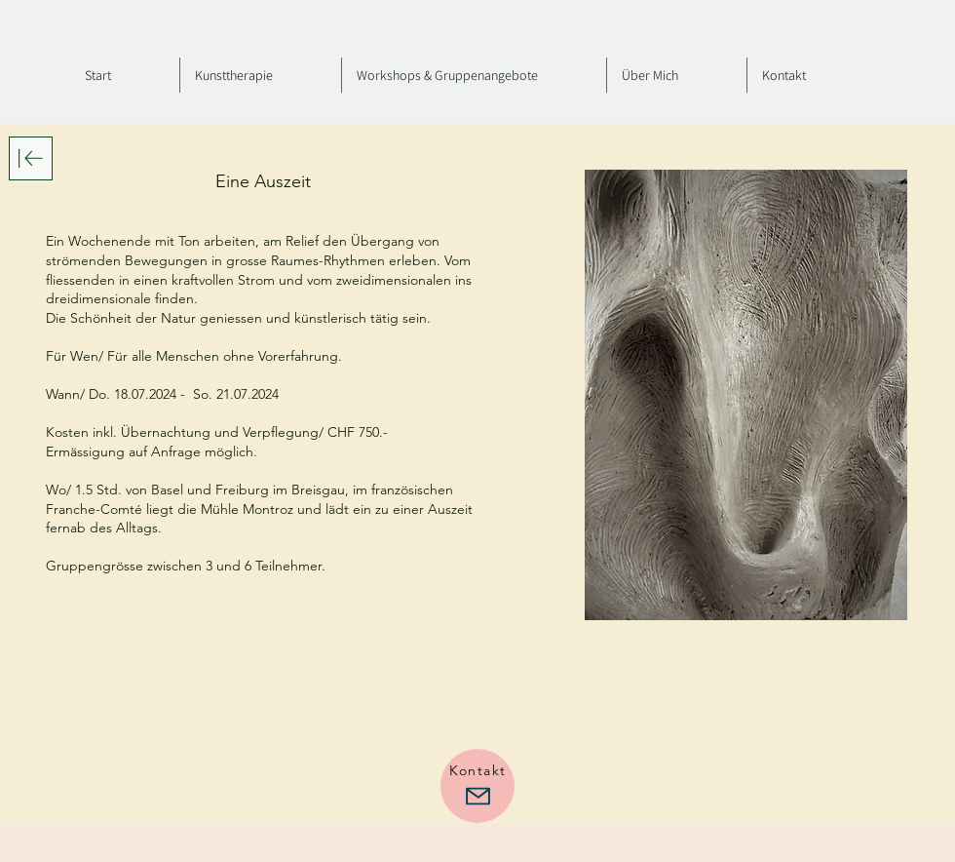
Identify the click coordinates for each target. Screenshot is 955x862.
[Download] (31, 158)
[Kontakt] (477, 786)
